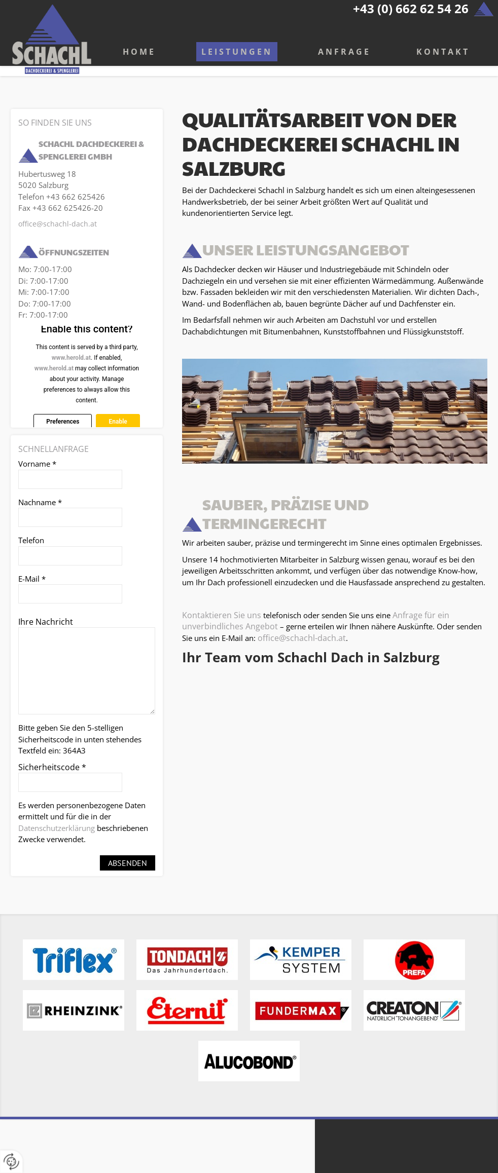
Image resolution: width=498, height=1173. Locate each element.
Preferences (62, 421)
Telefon (31, 540)
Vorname (37, 464)
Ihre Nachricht (45, 621)
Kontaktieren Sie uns (221, 615)
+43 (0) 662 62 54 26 (411, 8)
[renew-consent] (11, 1161)
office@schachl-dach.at (302, 638)
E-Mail (32, 579)
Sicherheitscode (52, 767)
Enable (118, 421)
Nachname (40, 502)
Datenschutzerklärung (56, 828)
